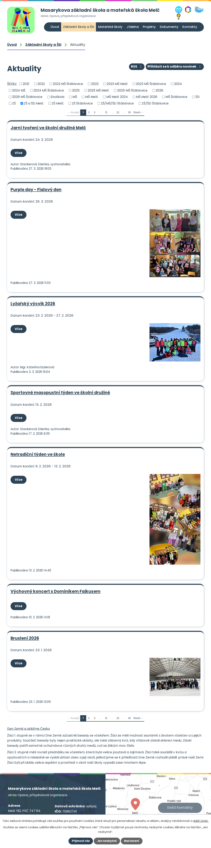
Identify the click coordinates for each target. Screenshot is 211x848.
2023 (95, 84)
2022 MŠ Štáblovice (68, 84)
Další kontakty (180, 797)
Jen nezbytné (107, 841)
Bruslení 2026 (24, 629)
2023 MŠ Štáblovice (151, 84)
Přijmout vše (79, 841)
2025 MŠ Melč (98, 90)
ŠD (197, 97)
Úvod (55, 27)
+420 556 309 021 (35, 810)
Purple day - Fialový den (35, 188)
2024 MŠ (18, 90)
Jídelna (133, 27)
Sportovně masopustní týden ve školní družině (60, 388)
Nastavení (133, 841)
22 (117, 112)
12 (106, 112)
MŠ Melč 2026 (146, 97)
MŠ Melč (91, 97)
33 (129, 112)
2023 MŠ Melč (117, 84)
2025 (76, 90)
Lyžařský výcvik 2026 (32, 300)
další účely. (201, 821)
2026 (159, 90)
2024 (178, 84)
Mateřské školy (110, 27)
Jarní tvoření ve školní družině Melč (48, 128)
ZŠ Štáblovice (82, 103)
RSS (137, 67)
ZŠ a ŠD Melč (34, 103)
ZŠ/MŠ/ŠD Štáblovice (117, 103)
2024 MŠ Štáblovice (48, 90)
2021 (26, 84)
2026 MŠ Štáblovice (27, 97)
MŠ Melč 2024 (117, 97)
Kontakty (189, 27)
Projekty (149, 27)
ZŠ (14, 103)
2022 (41, 84)
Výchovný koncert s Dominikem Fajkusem (55, 583)
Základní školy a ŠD (78, 27)
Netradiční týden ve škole (37, 448)
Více (19, 152)
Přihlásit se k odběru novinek (175, 67)
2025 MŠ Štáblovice (132, 90)
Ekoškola (57, 97)
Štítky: (12, 83)
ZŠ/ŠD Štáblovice (155, 103)
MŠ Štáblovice (176, 97)
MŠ (74, 97)
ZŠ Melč (58, 103)
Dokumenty (169, 27)
